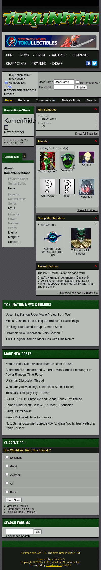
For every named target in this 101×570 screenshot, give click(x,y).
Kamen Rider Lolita (77, 280)
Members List (17, 82)
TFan (67, 195)
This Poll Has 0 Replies (20, 511)
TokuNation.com (19, 74)
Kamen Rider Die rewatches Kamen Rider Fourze (39, 364)
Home (10, 55)
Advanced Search (19, 535)
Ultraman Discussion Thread (25, 380)
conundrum (68, 277)
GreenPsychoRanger (51, 171)
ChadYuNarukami (48, 277)
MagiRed (86, 196)
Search (91, 100)
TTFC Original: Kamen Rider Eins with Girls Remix (40, 339)
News (24, 55)
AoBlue (86, 164)
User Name (46, 81)
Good (13, 466)
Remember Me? (88, 82)
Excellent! (16, 457)
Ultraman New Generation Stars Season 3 (34, 333)
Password (45, 87)
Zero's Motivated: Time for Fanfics (28, 417)
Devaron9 (67, 170)
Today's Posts (71, 100)
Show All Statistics (86, 133)
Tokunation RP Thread (80, 252)
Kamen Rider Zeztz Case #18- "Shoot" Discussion (39, 405)
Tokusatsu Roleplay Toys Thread (27, 393)
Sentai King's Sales (19, 411)
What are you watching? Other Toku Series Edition (40, 387)
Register (23, 100)
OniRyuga (47, 195)
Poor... (14, 492)
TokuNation (16, 78)
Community (45, 100)
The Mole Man (46, 286)
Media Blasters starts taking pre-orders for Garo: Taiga (42, 321)
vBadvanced (54, 565)
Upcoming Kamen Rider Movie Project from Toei (38, 314)
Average (15, 474)
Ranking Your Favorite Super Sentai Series (34, 327)
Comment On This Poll (20, 508)
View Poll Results (17, 505)
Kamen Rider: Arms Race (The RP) (52, 251)
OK (12, 483)
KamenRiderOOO (49, 283)
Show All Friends (87, 210)
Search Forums (17, 523)
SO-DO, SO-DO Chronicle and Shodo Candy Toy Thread (44, 399)
